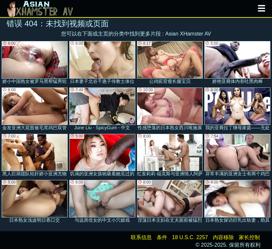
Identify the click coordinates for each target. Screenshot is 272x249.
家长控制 (249, 237)
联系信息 (141, 237)
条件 (162, 237)
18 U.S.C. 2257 (190, 237)
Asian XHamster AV (188, 34)
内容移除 (223, 237)
